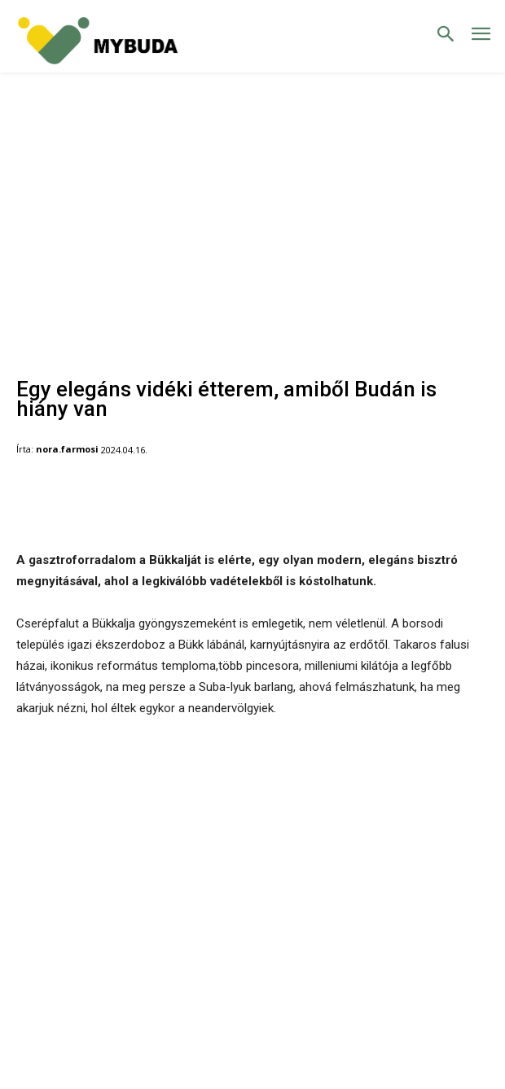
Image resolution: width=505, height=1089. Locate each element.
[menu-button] (481, 36)
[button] (445, 35)
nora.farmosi (67, 449)
